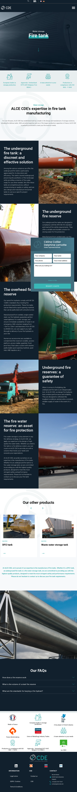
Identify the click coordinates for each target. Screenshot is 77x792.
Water (4, 541)
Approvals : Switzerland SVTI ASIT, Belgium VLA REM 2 (38, 749)
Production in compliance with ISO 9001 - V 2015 (13, 749)
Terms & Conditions (16, 787)
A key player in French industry (63, 725)
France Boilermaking (12, 737)
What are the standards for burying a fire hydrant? (22, 691)
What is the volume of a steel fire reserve (19, 684)
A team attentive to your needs (63, 736)
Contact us (34, 776)
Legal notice (14, 776)
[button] (73, 7)
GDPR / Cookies (15, 781)
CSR (32, 781)
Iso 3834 (63, 750)
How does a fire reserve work (14, 677)
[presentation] (31, 508)
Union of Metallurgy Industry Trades (38, 736)
